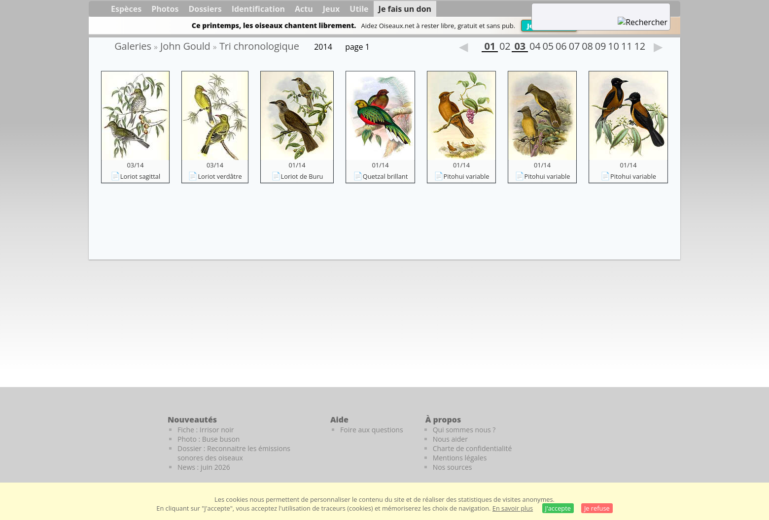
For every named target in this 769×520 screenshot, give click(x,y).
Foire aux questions (371, 429)
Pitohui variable (466, 176)
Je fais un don (405, 8)
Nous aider (450, 439)
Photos (164, 8)
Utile (359, 8)
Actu (304, 8)
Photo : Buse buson (208, 439)
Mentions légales (460, 457)
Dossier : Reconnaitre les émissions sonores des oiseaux (233, 453)
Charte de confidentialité (472, 448)
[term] (588, 9)
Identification (258, 8)
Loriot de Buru (302, 176)
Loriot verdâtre (220, 176)
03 (519, 47)
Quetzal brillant (385, 176)
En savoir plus (512, 508)
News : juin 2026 (203, 467)
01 (489, 47)
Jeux (331, 8)
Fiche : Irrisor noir (205, 429)
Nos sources (452, 467)
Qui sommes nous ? (464, 429)
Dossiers (204, 8)
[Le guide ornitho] (660, 436)
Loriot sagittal (140, 176)
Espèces (126, 8)
